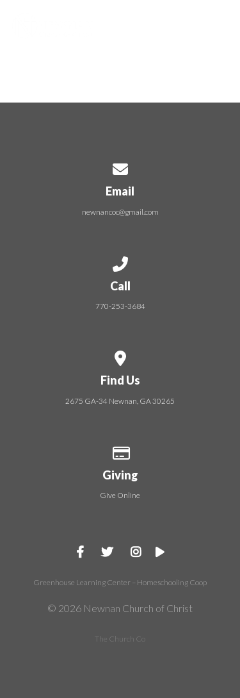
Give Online (120, 495)
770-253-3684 (120, 306)
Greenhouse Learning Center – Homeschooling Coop (120, 582)
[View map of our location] (120, 356)
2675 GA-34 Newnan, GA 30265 (120, 401)
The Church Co (120, 639)
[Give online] (120, 451)
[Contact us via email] (120, 167)
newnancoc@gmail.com (120, 212)
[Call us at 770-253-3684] (120, 262)
